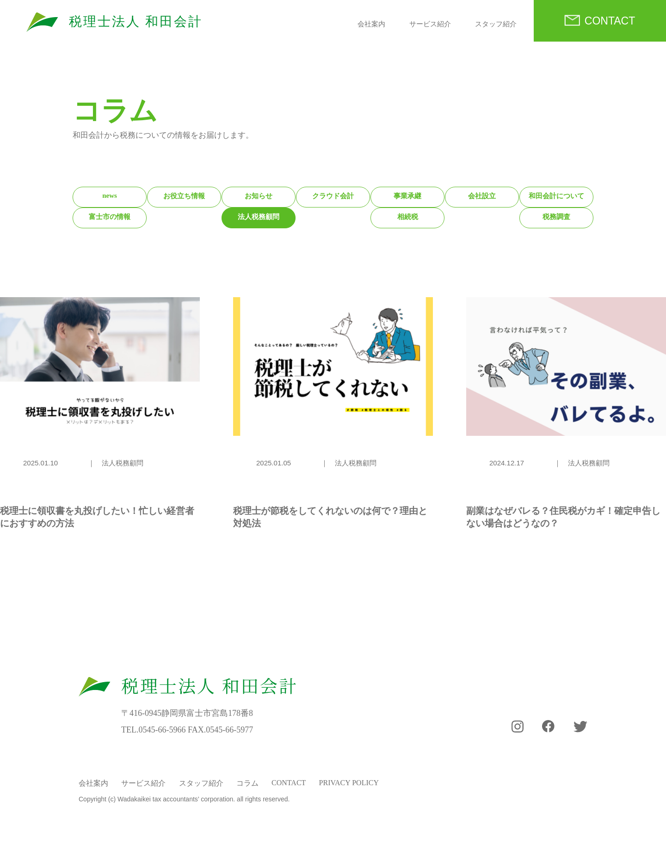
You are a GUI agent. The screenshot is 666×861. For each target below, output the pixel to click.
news (109, 195)
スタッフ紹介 (496, 24)
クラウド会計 (333, 196)
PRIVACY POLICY (349, 783)
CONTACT (610, 21)
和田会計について (556, 196)
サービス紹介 (430, 24)
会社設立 (482, 196)
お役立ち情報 (184, 196)
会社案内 (371, 24)
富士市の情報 (109, 216)
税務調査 (556, 216)
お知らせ (258, 196)
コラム (247, 783)
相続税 (407, 216)
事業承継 (407, 196)
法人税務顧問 (258, 216)
